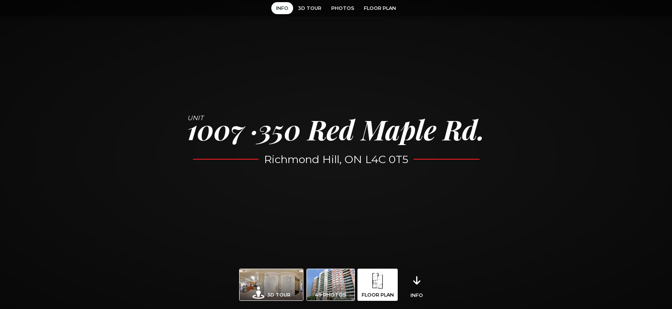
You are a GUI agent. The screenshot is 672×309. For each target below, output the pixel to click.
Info (282, 8)
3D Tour (309, 8)
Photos (342, 8)
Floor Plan (380, 8)
